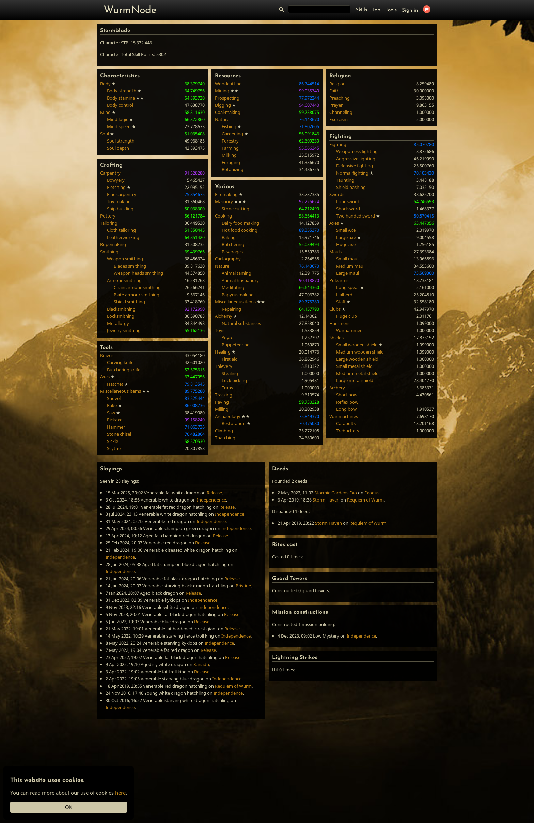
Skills (361, 10)
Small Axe (346, 230)
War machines (343, 416)
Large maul (347, 273)
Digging (223, 105)
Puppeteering (236, 345)
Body (105, 83)
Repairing (231, 309)
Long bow (346, 409)
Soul (104, 134)
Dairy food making (240, 223)
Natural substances (241, 323)
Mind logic (117, 119)
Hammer (116, 427)
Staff (340, 302)
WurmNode (130, 10)
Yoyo (227, 337)
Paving (222, 402)
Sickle (112, 441)
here (120, 792)
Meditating (233, 287)
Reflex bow (347, 402)
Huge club (346, 316)
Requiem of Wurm (233, 686)
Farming (230, 148)
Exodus (371, 493)
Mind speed (119, 126)
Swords (336, 194)
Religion (337, 83)
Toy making (119, 201)
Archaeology (227, 416)
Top (376, 10)
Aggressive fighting (355, 158)
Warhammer (349, 330)
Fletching (116, 187)
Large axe (346, 237)
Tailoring (108, 223)
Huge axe (346, 244)
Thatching (225, 438)
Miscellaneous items (120, 391)
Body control (120, 105)
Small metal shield (354, 366)
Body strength (121, 91)
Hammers (339, 323)
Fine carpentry (121, 194)
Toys (219, 330)
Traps (227, 388)
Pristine (243, 586)
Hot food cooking (239, 230)
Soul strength (121, 141)
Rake (112, 405)
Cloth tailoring (121, 230)
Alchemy (223, 316)
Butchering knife (123, 369)
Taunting (345, 180)
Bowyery (116, 180)
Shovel (114, 398)
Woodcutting (228, 83)
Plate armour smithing (136, 294)
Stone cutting (235, 209)
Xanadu (201, 664)
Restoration (234, 423)
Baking (229, 237)
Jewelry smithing (124, 330)
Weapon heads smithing (138, 273)
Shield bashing (351, 187)
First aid (230, 359)
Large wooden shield (357, 359)
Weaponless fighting (357, 151)
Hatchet (115, 384)
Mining (222, 91)
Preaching (339, 98)
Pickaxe (114, 420)
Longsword (347, 201)
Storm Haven (326, 500)
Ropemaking (113, 244)
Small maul (347, 259)
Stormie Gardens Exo (335, 493)
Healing (223, 352)
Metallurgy (118, 323)
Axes (105, 377)
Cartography (228, 259)
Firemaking (226, 194)
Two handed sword (355, 216)
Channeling (340, 112)
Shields (336, 337)
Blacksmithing (121, 309)
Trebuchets (347, 431)
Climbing (224, 431)
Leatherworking (123, 237)
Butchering (233, 244)
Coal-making (227, 112)
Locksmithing (121, 316)
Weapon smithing (125, 259)
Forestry (230, 141)
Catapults (346, 423)
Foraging (231, 162)
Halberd (344, 294)
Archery (337, 388)
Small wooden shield (357, 345)
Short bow (346, 395)
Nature (222, 119)
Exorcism (338, 119)
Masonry (224, 201)
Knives (106, 355)
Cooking (223, 216)
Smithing (109, 252)
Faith (334, 91)
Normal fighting (352, 173)
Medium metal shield (357, 373)
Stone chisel (119, 434)
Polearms (338, 280)
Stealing (230, 373)
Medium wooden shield (360, 352)
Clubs (335, 309)
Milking (229, 155)
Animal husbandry (240, 280)
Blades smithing (130, 266)
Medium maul (350, 266)
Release (214, 493)
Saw (111, 412)
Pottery (107, 216)
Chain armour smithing (137, 287)
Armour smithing (124, 280)
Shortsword (348, 209)
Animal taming (236, 273)
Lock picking (234, 380)
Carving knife (120, 362)
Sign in (410, 10)
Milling (222, 409)
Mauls (335, 252)
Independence (211, 500)
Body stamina (121, 98)
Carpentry (110, 173)
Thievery (223, 366)
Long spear (347, 287)
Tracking (223, 395)
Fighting (337, 144)
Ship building (120, 209)
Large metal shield (354, 380)
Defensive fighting (354, 166)
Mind (105, 112)
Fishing (229, 126)
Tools (391, 10)
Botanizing (233, 169)
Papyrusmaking (238, 294)
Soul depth (118, 148)
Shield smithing (129, 302)
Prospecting (227, 98)
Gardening (232, 134)
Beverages (232, 252)
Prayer (336, 105)
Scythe (114, 448)
